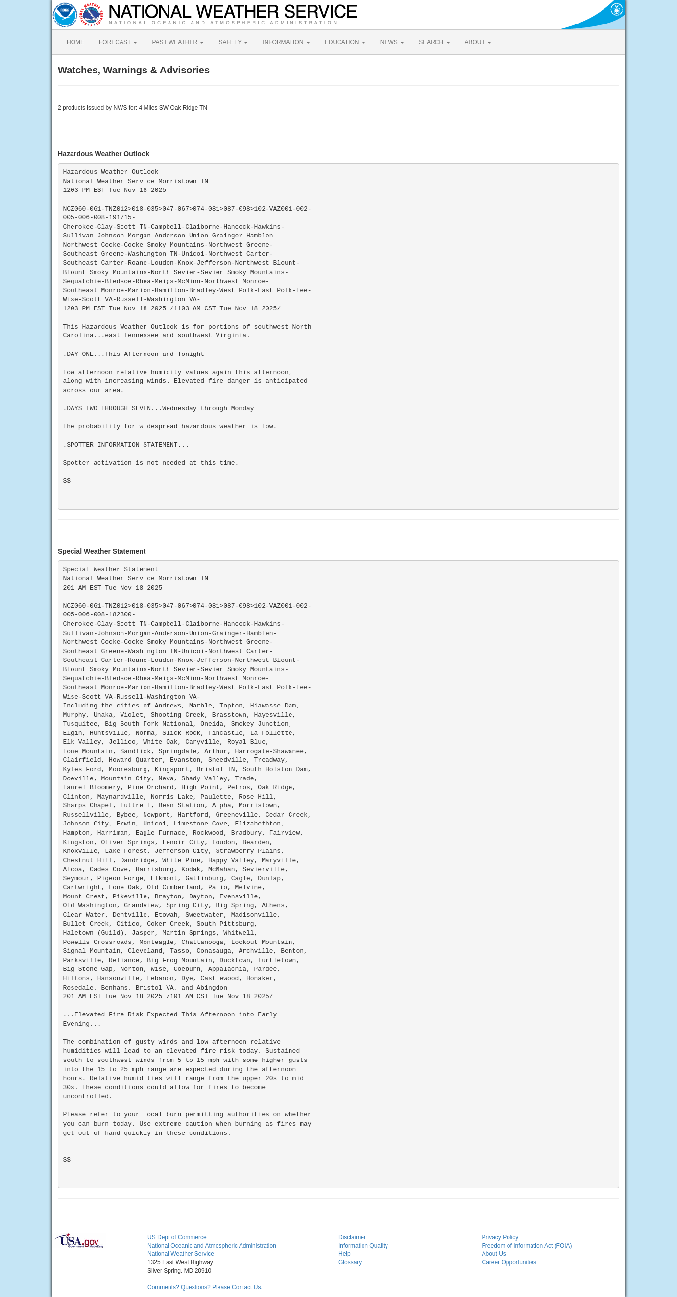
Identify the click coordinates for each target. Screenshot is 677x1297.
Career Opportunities (509, 1262)
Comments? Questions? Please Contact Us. (205, 1287)
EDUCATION (345, 42)
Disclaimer (352, 1237)
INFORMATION (286, 42)
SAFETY (233, 42)
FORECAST (118, 42)
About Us (494, 1253)
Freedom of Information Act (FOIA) (527, 1245)
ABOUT (478, 42)
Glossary (350, 1262)
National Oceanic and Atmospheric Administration (211, 1245)
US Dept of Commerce (177, 1237)
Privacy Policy (500, 1237)
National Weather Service (180, 1253)
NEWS (392, 42)
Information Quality (363, 1245)
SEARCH (434, 42)
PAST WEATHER (178, 42)
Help (344, 1253)
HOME (75, 42)
